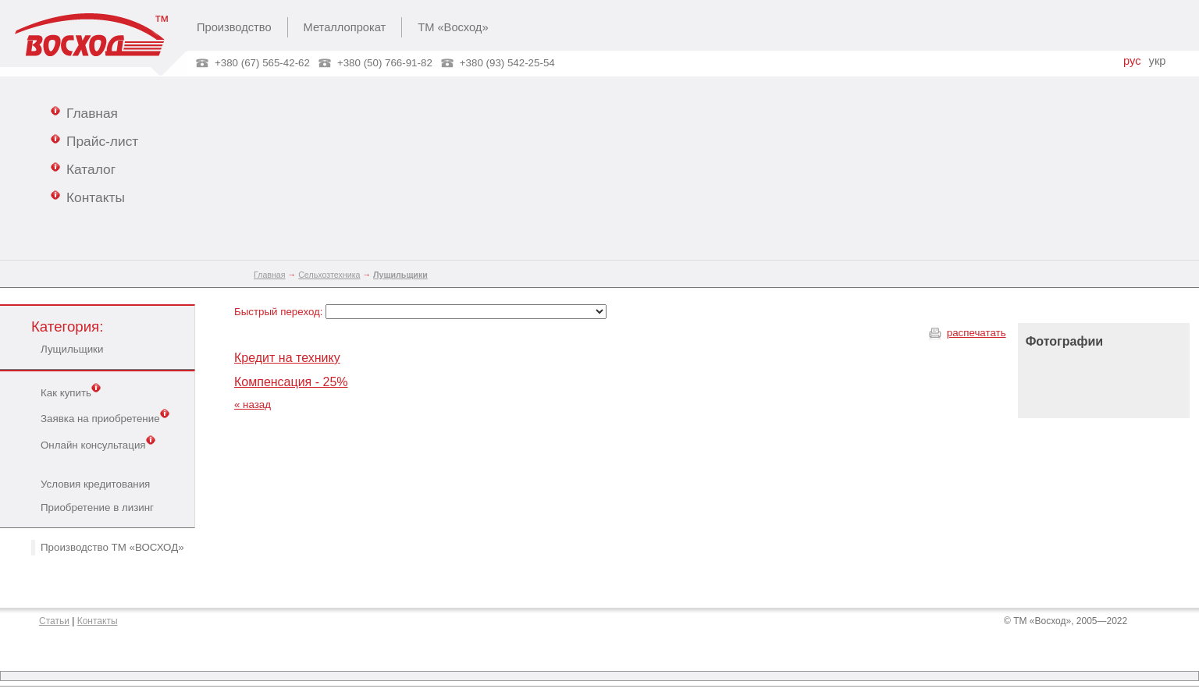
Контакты (88, 196)
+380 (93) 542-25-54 (507, 63)
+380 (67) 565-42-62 (262, 63)
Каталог (83, 168)
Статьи (54, 621)
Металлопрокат (345, 27)
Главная (84, 112)
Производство (234, 27)
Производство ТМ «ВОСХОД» (112, 547)
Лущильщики (72, 349)
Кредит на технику (287, 357)
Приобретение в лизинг (97, 507)
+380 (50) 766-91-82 (384, 63)
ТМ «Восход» (453, 27)
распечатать (976, 333)
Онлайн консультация (98, 444)
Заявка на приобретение (105, 417)
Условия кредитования (95, 484)
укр (1157, 61)
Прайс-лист (94, 140)
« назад (252, 404)
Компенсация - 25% (291, 382)
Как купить (71, 392)
